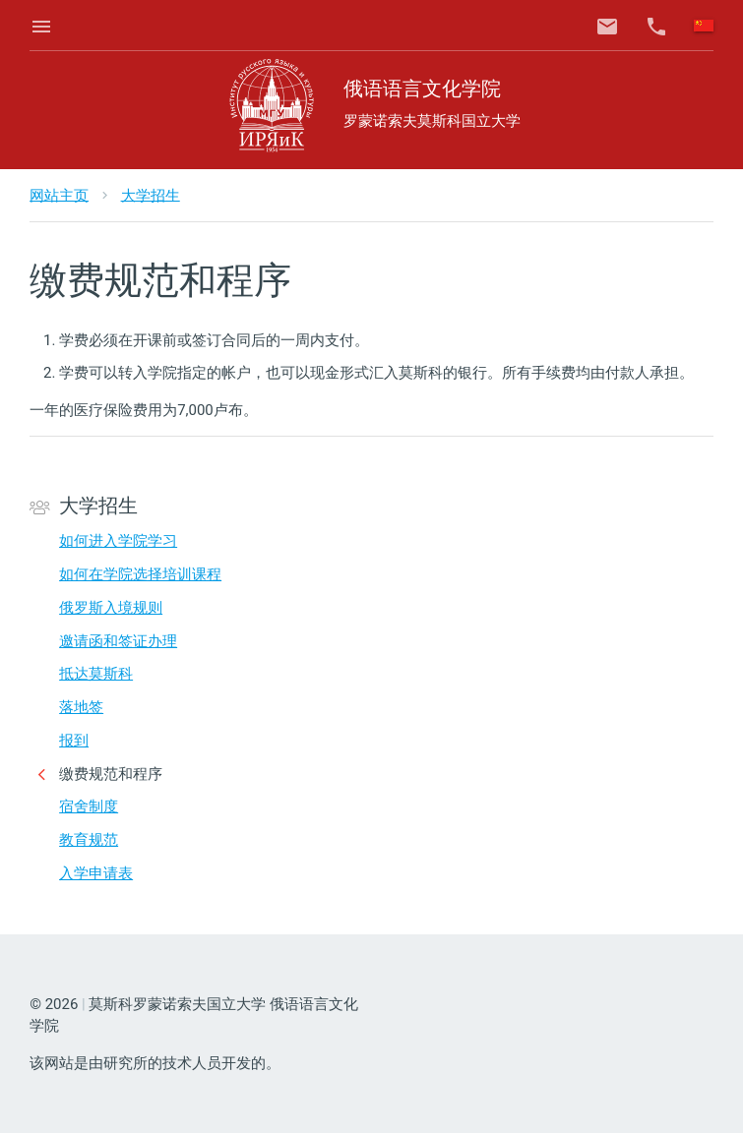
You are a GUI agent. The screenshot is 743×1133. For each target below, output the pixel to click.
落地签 (81, 707)
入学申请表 (96, 873)
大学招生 (150, 195)
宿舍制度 (88, 806)
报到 (74, 740)
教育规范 (88, 840)
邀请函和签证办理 (118, 641)
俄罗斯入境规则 (110, 608)
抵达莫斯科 (96, 674)
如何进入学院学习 (118, 541)
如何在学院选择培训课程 (140, 574)
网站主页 (59, 195)
